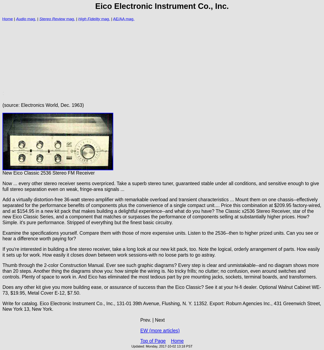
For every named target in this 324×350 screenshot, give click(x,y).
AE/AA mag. (123, 19)
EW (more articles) (160, 330)
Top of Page (153, 341)
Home (7, 19)
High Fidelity (89, 19)
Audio (21, 19)
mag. (31, 19)
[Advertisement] (126, 51)
